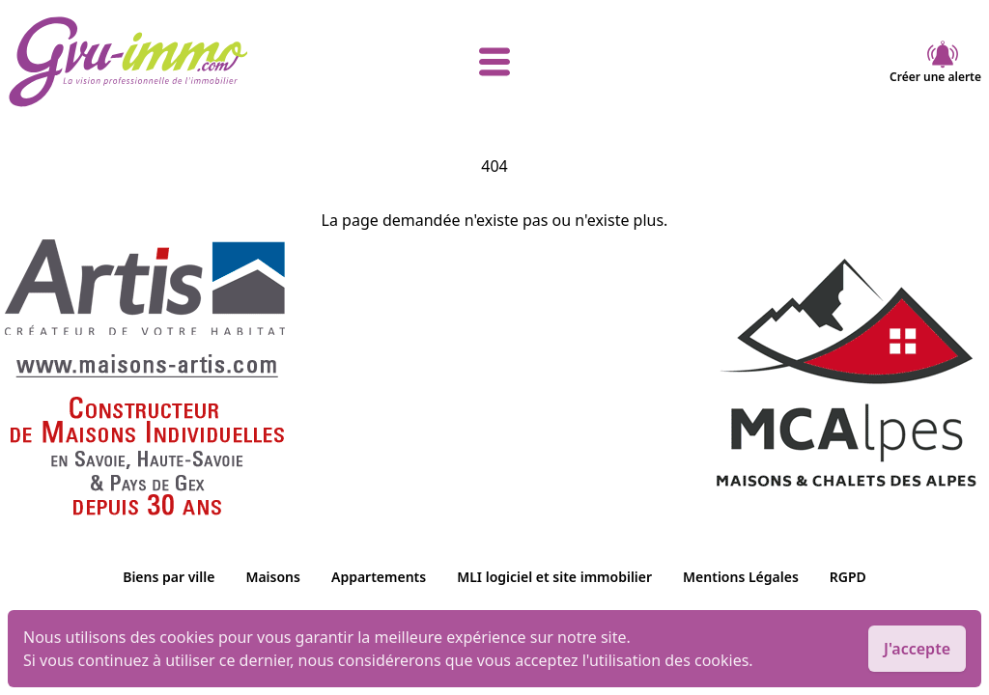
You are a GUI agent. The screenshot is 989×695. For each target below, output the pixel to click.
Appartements (378, 577)
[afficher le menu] (494, 62)
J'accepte (917, 648)
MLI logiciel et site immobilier (554, 577)
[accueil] (170, 62)
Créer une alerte (935, 62)
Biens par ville (168, 577)
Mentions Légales (741, 577)
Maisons (272, 577)
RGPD (848, 577)
